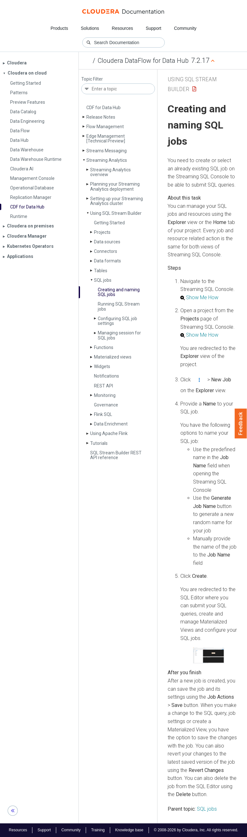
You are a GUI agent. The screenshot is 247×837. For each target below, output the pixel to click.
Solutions (90, 28)
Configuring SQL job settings (117, 321)
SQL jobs (102, 280)
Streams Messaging (106, 150)
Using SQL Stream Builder (116, 213)
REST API (103, 385)
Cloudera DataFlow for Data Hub (143, 60)
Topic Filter (92, 79)
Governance (106, 404)
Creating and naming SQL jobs (119, 292)
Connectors (105, 251)
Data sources (107, 241)
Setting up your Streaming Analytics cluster (116, 201)
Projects (102, 232)
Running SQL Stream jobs (119, 306)
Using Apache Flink (109, 433)
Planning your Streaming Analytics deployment (115, 186)
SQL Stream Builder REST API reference (116, 455)
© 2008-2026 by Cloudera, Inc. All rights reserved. (196, 830)
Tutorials (99, 443)
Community (185, 28)
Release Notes (100, 117)
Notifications (106, 376)
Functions (103, 347)
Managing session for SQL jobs (119, 335)
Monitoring (105, 395)
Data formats (107, 260)
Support (153, 28)
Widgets (102, 366)
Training (98, 830)
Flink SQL (103, 414)
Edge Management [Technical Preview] (105, 138)
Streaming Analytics (106, 160)
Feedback (241, 423)
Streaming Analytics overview (110, 172)
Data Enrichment (111, 423)
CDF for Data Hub (103, 107)
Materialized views (112, 356)
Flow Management (105, 126)
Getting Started (109, 222)
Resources (122, 28)
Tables (100, 270)
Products (59, 28)
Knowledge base (129, 830)
